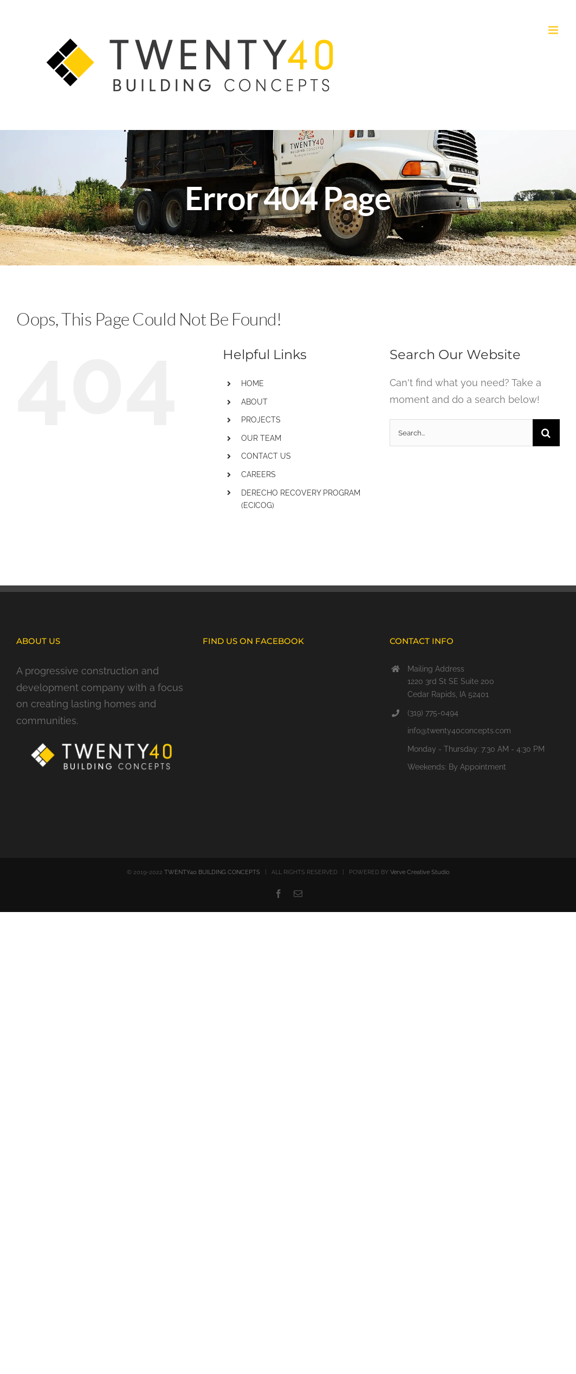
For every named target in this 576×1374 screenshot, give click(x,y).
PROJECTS (261, 419)
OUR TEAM (261, 438)
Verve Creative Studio (420, 872)
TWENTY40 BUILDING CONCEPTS (212, 872)
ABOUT (254, 402)
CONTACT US (266, 456)
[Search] (546, 432)
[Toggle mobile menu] (554, 30)
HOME (252, 383)
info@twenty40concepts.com (459, 730)
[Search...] (461, 432)
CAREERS (258, 474)
